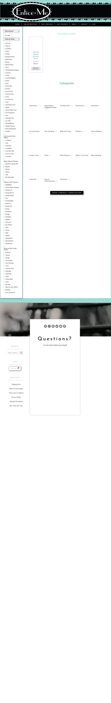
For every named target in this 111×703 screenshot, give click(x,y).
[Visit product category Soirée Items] (82, 98)
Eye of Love (9, 91)
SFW (6, 227)
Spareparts (9, 238)
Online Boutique (30, 24)
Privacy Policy (16, 397)
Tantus (7, 255)
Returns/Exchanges (16, 389)
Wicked (7, 290)
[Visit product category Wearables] (98, 98)
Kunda (7, 131)
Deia (6, 83)
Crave (7, 75)
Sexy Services (47, 24)
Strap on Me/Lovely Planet (10, 249)
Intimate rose (9, 118)
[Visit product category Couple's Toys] (36, 148)
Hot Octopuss (9, 113)
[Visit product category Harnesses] (67, 171)
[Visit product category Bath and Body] (98, 148)
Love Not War (9, 151)
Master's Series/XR (11, 164)
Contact (84, 24)
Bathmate (8, 59)
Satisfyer (8, 217)
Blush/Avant (9, 65)
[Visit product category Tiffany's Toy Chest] (82, 149)
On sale (7, 35)
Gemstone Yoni (10, 105)
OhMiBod (8, 185)
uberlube (8, 271)
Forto (7, 97)
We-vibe (8, 284)
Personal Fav (9, 193)
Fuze (7, 102)
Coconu (7, 73)
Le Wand (8, 140)
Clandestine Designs (12, 70)
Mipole (7, 166)
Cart (94, 24)
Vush (7, 282)
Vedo (7, 276)
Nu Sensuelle (9, 177)
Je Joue (8, 121)
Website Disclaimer (16, 401)
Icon (6, 115)
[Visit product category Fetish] (51, 148)
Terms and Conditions (16, 393)
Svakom (8, 252)
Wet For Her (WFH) (11, 287)
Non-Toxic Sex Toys (16, 406)
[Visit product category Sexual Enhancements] (51, 172)
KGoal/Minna (9, 123)
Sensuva (8, 222)
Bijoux (7, 62)
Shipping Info (16, 384)
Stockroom (9, 243)
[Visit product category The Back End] (67, 98)
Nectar (7, 169)
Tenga (7, 258)
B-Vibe (7, 54)
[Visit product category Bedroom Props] (67, 125)
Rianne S (8, 203)
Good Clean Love (10, 110)
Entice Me (8, 86)
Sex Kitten (8, 225)
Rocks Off (8, 206)
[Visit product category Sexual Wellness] (98, 125)
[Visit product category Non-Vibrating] (51, 124)
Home (17, 24)
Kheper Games (10, 126)
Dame (7, 81)
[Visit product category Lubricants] (36, 171)
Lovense (8, 156)
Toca (7, 266)
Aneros (7, 46)
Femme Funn (9, 94)
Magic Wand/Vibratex (11, 161)
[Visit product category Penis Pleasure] (67, 148)
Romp (7, 209)
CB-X (7, 67)
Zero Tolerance (10, 292)
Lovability (8, 148)
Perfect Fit (8, 190)
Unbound (8, 274)
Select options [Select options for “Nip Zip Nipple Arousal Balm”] (35, 68)
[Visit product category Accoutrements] (36, 125)
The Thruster (9, 263)
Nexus (7, 172)
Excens (7, 89)
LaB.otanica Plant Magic (9, 137)
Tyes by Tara (9, 268)
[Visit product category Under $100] (36, 98)
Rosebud (8, 211)
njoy (6, 174)
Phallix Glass (9, 195)
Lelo (6, 143)
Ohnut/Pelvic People (12, 187)
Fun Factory (9, 99)
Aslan (7, 51)
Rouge (7, 214)
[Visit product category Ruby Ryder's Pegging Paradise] (51, 100)
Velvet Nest (9, 279)
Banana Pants (10, 57)
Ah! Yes (7, 43)
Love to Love (9, 154)
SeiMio (7, 219)
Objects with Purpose (11, 182)
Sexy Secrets (62, 24)
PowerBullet (9, 201)
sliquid (7, 235)
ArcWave (8, 49)
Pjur (6, 198)
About (74, 24)
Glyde (7, 107)
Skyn (7, 233)
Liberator (8, 146)
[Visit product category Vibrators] (82, 124)
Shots (7, 230)
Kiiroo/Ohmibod (10, 129)
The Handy (8, 260)
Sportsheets (9, 241)
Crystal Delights (10, 78)
